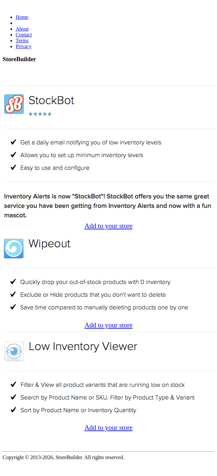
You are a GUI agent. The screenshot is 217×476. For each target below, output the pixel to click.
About (22, 29)
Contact (24, 34)
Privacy (24, 46)
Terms (22, 40)
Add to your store (108, 226)
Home (22, 17)
